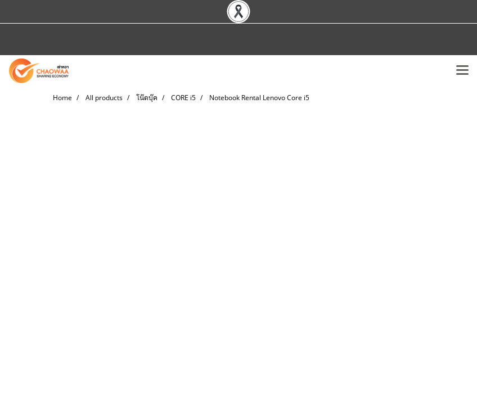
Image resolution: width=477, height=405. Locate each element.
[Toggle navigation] (462, 70)
